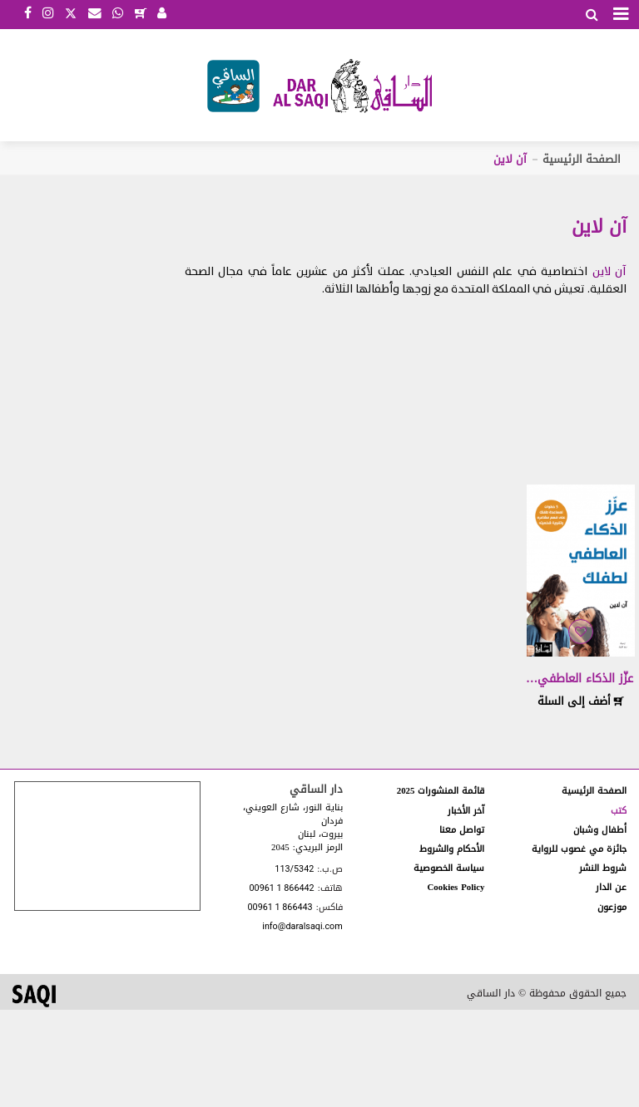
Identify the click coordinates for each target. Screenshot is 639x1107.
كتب (619, 810)
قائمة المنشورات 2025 (441, 791)
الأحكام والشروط (451, 849)
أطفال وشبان (600, 830)
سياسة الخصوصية (449, 868)
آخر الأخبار (466, 810)
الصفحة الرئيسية (581, 159)
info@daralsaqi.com (302, 927)
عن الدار (611, 887)
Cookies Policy (456, 887)
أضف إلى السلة (580, 701)
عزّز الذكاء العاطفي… (579, 678)
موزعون (612, 907)
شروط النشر (603, 868)
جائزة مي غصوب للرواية (579, 849)
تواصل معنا (461, 830)
